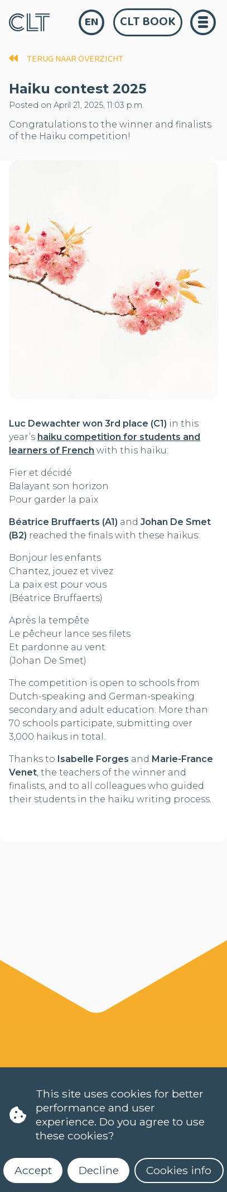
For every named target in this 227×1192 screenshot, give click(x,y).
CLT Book (148, 22)
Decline (99, 1170)
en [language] (92, 22)
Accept (33, 1170)
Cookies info (178, 1170)
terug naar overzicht (66, 59)
